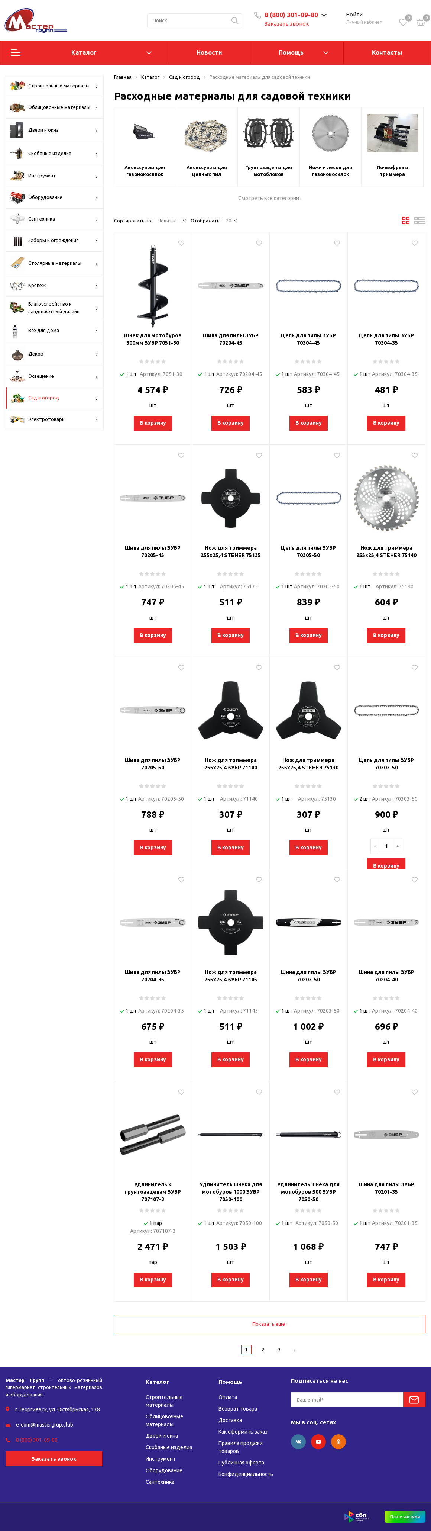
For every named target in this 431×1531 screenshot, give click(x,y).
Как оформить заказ (243, 1432)
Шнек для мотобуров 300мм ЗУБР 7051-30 (153, 339)
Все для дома (54, 330)
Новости (209, 52)
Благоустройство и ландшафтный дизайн (54, 307)
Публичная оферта (241, 1463)
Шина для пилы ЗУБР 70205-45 (153, 551)
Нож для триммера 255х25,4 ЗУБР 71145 (230, 975)
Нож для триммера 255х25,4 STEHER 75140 (386, 551)
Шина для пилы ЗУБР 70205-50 (153, 764)
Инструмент (54, 175)
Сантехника (54, 219)
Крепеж (54, 285)
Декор (54, 354)
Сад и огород (54, 398)
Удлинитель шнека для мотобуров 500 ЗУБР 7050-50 (308, 1191)
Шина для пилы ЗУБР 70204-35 (153, 975)
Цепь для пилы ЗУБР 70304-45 (308, 339)
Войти (354, 14)
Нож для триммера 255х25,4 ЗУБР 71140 (230, 764)
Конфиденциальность (245, 1474)
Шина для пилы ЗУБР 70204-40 (386, 975)
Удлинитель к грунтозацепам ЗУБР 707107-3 (153, 1191)
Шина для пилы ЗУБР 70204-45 (231, 339)
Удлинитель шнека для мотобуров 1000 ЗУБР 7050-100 (231, 1191)
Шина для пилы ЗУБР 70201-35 (386, 1188)
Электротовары (54, 419)
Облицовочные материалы (54, 107)
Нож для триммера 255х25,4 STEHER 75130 (308, 764)
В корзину (153, 423)
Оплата (227, 1397)
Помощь (291, 52)
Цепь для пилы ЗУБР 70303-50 (386, 764)
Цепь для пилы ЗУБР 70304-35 (386, 339)
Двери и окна (54, 130)
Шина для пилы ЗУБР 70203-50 (308, 975)
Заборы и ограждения (54, 240)
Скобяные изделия (54, 153)
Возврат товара (237, 1409)
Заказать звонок (287, 23)
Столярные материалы (54, 263)
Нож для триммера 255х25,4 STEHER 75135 (231, 551)
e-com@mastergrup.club (44, 1425)
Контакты (387, 52)
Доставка (230, 1420)
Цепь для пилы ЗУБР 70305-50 (308, 551)
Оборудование (54, 198)
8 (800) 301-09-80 (291, 14)
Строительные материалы (54, 86)
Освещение (54, 376)
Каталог (84, 52)
